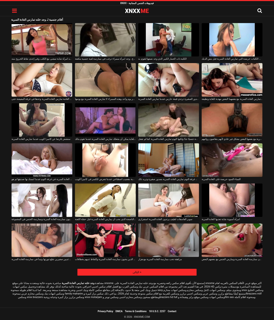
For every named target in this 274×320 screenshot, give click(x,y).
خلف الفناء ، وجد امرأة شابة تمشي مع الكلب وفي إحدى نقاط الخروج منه (42, 58)
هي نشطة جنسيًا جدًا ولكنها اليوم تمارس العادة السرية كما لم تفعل (168, 139)
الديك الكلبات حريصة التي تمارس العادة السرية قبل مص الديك (232, 58)
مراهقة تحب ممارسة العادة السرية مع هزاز (160, 259)
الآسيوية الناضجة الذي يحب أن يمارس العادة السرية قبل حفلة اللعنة (105, 219)
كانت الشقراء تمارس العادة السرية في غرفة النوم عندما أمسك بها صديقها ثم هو (42, 179)
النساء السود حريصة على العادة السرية (221, 179)
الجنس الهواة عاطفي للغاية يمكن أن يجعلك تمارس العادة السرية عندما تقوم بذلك (105, 139)
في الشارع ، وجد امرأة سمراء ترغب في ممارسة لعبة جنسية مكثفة (105, 58)
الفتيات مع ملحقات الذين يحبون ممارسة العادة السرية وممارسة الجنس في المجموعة (42, 219)
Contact (172, 311)
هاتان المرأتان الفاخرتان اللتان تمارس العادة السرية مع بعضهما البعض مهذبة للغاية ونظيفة (232, 99)
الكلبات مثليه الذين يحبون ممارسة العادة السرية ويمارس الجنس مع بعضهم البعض (232, 259)
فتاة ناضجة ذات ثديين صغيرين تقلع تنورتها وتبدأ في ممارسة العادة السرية (42, 259)
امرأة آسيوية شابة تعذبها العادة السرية (221, 219)
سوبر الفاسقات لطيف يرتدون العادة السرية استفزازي (165, 219)
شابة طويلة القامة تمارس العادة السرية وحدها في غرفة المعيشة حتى (42, 99)
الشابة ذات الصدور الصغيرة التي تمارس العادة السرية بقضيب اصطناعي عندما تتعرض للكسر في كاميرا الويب (105, 179)
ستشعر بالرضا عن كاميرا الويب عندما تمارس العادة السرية (41, 139)
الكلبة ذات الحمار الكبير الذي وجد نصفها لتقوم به (162, 58)
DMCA (119, 311)
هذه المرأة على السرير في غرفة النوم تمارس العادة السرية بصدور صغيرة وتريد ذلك (168, 179)
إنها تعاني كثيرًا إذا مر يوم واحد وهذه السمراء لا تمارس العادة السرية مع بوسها (105, 99)
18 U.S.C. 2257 (157, 311)
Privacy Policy (105, 311)
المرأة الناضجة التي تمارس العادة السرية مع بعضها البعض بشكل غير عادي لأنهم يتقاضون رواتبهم (232, 139)
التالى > (137, 272)
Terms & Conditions (136, 311)
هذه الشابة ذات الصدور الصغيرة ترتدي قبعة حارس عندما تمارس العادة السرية (168, 99)
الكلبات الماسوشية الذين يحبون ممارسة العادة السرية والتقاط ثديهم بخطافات (105, 259)
